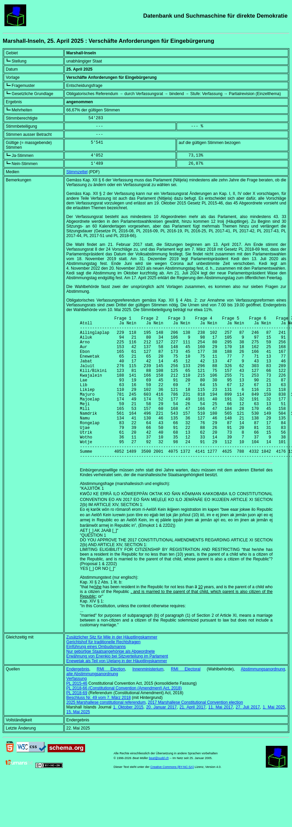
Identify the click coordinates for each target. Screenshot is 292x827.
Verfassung (76, 709)
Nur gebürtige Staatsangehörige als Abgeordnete (110, 682)
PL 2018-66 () (124, 718)
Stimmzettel (77, 171)
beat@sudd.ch (158, 788)
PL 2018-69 (76, 723)
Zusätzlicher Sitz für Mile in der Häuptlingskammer (111, 667)
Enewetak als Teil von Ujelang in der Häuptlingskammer (116, 691)
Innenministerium (147, 699)
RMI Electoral (185, 699)
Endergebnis (77, 699)
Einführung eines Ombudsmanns (96, 677)
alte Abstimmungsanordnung (92, 704)
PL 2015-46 (76, 714)
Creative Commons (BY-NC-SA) (172, 797)
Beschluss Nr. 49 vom (98, 728)
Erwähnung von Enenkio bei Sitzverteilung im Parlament (117, 686)
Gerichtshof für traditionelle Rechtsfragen (103, 672)
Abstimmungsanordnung (263, 699)
